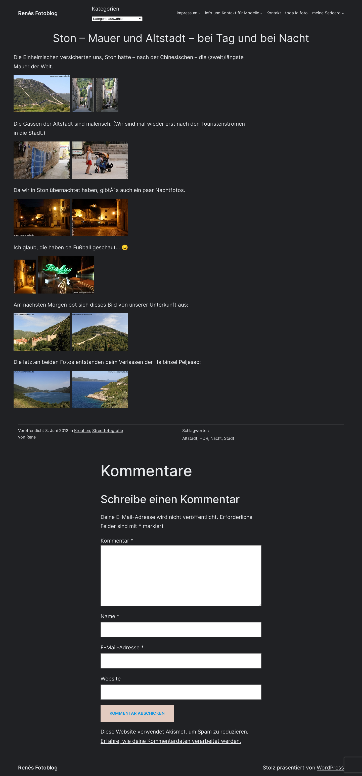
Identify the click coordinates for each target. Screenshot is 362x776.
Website (111, 678)
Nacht (216, 438)
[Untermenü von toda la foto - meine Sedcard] (343, 13)
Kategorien (105, 8)
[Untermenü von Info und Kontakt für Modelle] (261, 13)
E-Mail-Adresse (122, 647)
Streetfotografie (107, 430)
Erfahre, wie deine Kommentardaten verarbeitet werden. (171, 741)
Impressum (187, 13)
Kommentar (117, 540)
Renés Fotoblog (38, 13)
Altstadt (189, 438)
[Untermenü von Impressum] (199, 13)
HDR (204, 438)
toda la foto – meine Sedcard (313, 13)
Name (110, 616)
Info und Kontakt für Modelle (232, 13)
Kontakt (273, 13)
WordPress (330, 767)
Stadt (229, 438)
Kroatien (82, 430)
